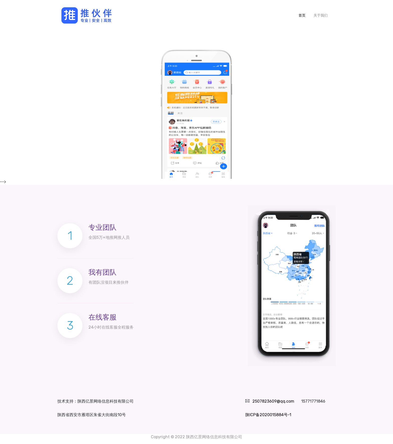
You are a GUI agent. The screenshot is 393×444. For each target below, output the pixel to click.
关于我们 (321, 15)
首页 (304, 15)
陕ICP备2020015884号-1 (268, 414)
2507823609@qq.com (273, 401)
